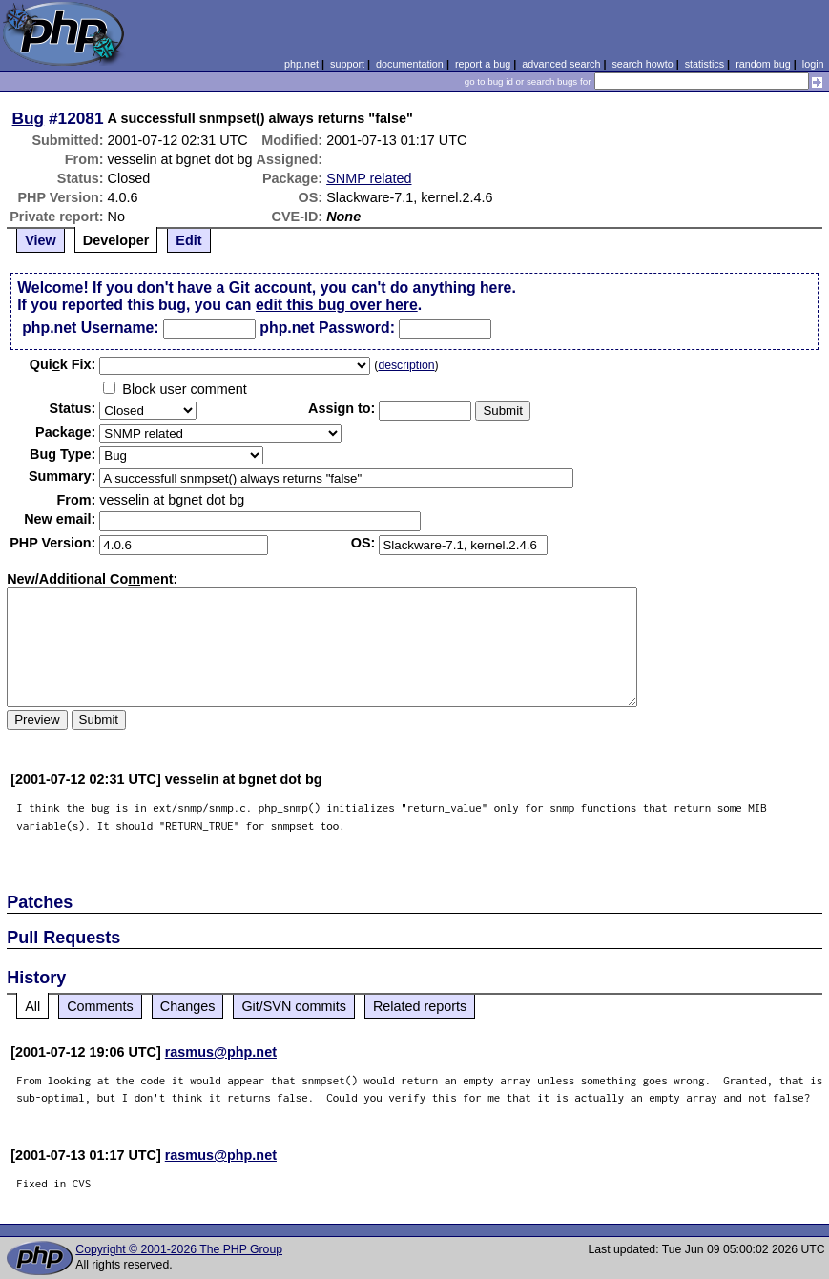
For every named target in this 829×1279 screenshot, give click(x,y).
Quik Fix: (63, 364)
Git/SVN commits (293, 1006)
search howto (642, 64)
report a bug (482, 64)
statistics (704, 64)
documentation (410, 64)
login (813, 64)
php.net (301, 64)
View (40, 240)
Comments (100, 1006)
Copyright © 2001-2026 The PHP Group (178, 1249)
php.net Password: (327, 328)
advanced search (561, 64)
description (406, 365)
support (347, 64)
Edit (188, 240)
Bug (28, 118)
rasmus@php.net (221, 1052)
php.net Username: (90, 328)
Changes (188, 1006)
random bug (763, 64)
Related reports (419, 1006)
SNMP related (368, 178)
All (32, 1006)
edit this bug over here (337, 305)
